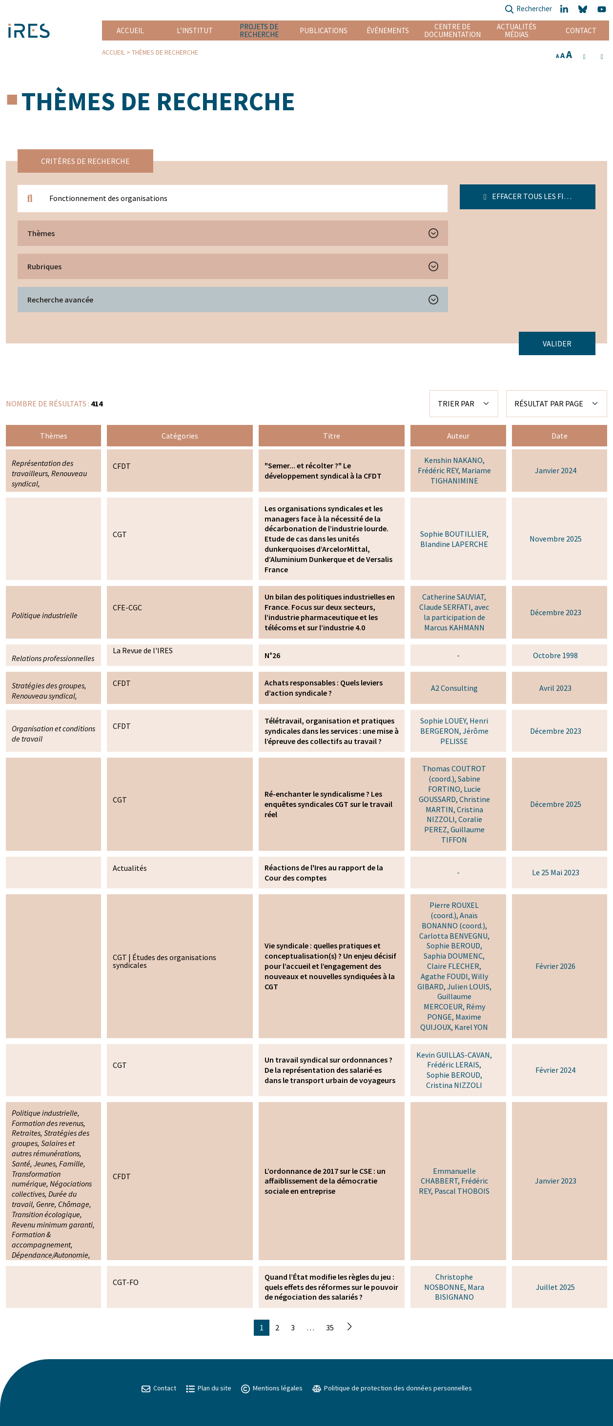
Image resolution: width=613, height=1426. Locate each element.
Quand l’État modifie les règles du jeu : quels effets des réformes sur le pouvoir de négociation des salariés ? (331, 1287)
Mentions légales (272, 1388)
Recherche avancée (60, 299)
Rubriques (44, 266)
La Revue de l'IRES (143, 650)
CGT (120, 534)
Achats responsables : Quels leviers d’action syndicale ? (324, 688)
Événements (388, 30)
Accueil (130, 30)
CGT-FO (126, 1282)
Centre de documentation (452, 30)
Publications (323, 30)
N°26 (272, 655)
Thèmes (41, 233)
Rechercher (528, 9)
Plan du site (208, 1388)
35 (330, 1327)
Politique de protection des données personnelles (392, 1388)
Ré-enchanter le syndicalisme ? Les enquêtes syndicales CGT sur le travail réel (328, 804)
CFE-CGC (127, 607)
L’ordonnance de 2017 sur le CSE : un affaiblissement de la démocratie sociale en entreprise (325, 1181)
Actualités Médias (516, 30)
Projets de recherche (259, 30)
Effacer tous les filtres (534, 196)
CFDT (122, 466)
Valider (557, 343)
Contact (581, 30)
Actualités (130, 868)
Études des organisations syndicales (164, 961)
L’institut (195, 30)
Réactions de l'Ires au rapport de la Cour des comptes (324, 873)
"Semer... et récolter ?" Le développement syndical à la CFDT (323, 471)
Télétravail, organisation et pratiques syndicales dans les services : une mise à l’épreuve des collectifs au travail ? (332, 731)
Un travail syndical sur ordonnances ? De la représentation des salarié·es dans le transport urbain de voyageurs (330, 1070)
